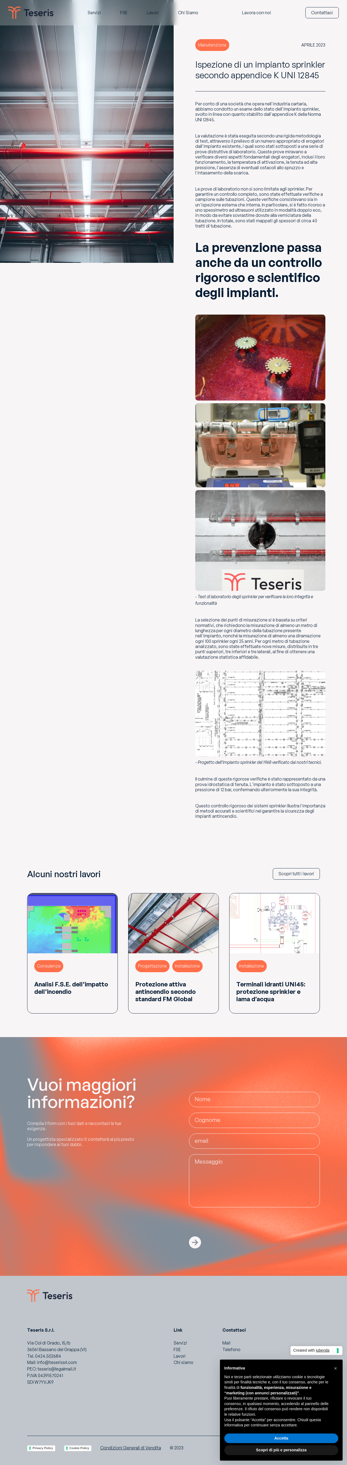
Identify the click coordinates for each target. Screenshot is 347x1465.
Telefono (231, 1349)
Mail (226, 1343)
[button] (335, 1368)
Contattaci (322, 12)
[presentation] (230, 1223)
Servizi (180, 1343)
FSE (177, 1349)
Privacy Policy (43, 1448)
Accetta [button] (281, 1438)
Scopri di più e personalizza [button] (281, 1450)
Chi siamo (183, 1362)
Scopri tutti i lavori (296, 873)
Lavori (180, 1356)
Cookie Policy (79, 1448)
